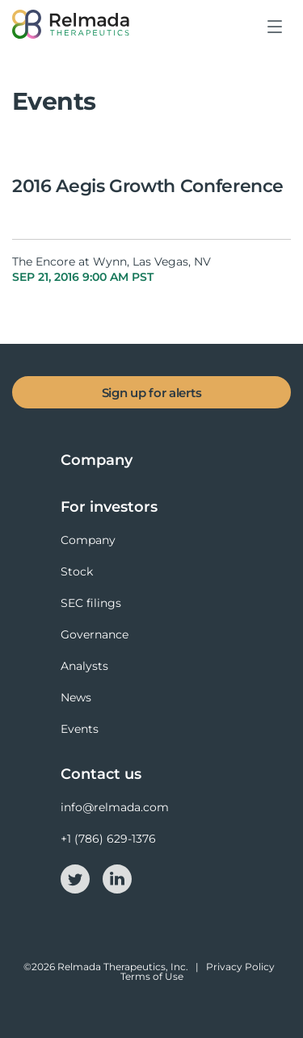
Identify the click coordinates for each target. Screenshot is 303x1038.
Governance (94, 634)
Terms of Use (151, 976)
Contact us (101, 774)
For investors (109, 507)
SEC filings (91, 603)
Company (97, 460)
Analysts (84, 666)
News (76, 697)
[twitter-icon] (77, 877)
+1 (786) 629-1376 (108, 838)
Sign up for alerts (152, 392)
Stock (77, 571)
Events (80, 729)
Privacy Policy (240, 967)
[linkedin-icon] (117, 877)
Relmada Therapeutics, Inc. (122, 967)
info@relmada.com (115, 807)
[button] (275, 39)
